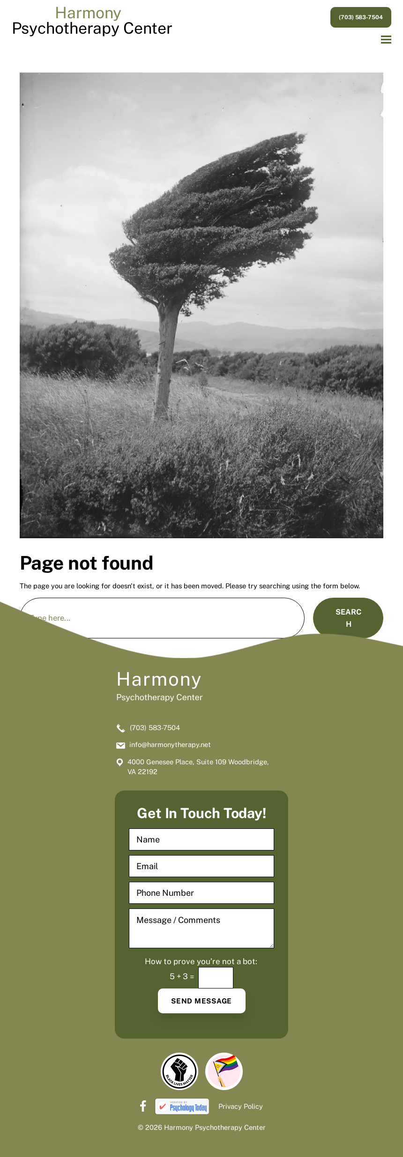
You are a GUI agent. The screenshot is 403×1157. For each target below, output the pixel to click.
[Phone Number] (201, 893)
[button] (386, 40)
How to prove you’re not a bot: (201, 961)
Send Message (201, 1001)
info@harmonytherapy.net (170, 744)
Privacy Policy (240, 1106)
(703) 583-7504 (361, 17)
